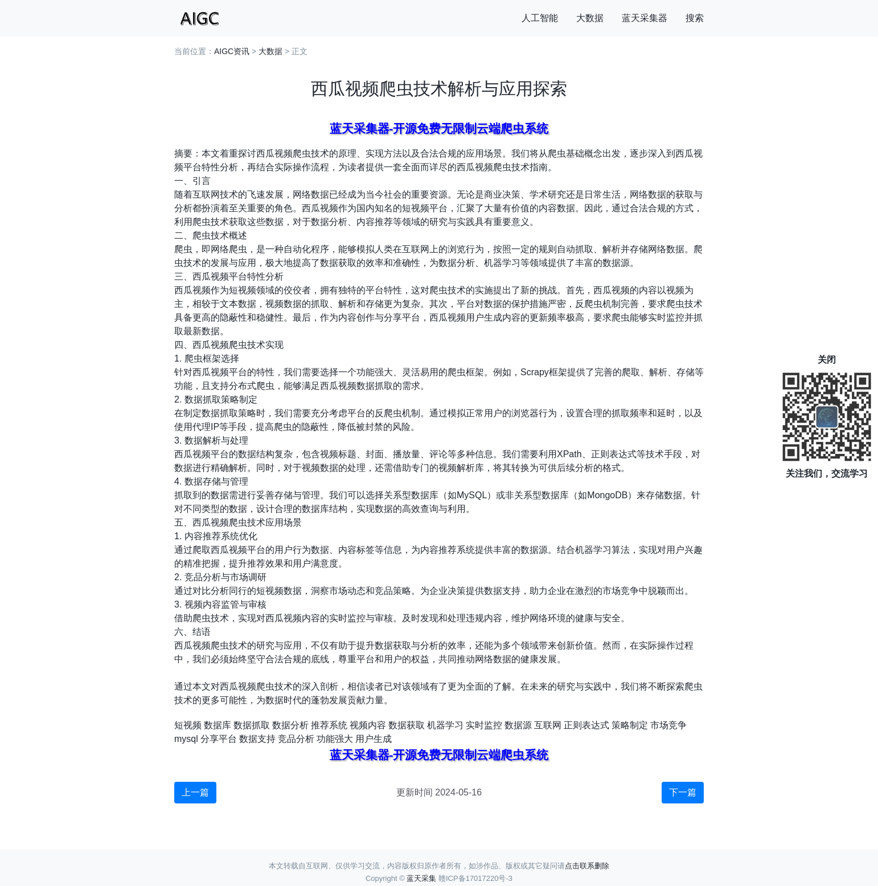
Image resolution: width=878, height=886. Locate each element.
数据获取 (406, 725)
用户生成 (373, 739)
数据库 (217, 725)
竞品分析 (296, 739)
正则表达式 (586, 725)
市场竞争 (668, 725)
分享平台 (218, 739)
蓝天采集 (421, 878)
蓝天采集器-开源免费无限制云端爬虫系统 (439, 128)
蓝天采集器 (644, 18)
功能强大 (335, 739)
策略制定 (630, 725)
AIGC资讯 (231, 51)
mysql (186, 739)
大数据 (590, 18)
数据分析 (290, 725)
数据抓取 (251, 725)
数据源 (518, 725)
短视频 (188, 725)
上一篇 (195, 792)
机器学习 (445, 725)
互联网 (547, 725)
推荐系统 (329, 725)
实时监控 (484, 725)
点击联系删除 (587, 866)
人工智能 (540, 18)
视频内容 (368, 725)
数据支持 (257, 739)
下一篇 (682, 792)
